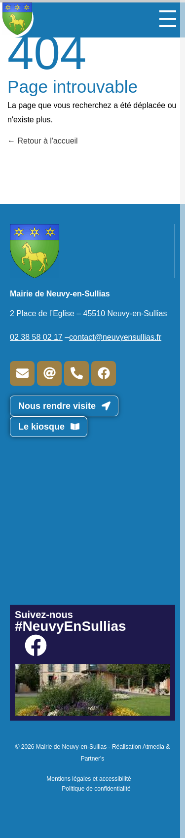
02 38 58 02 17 (36, 337)
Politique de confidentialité (96, 788)
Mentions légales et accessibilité (88, 778)
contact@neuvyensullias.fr (115, 337)
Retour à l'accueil (42, 141)
